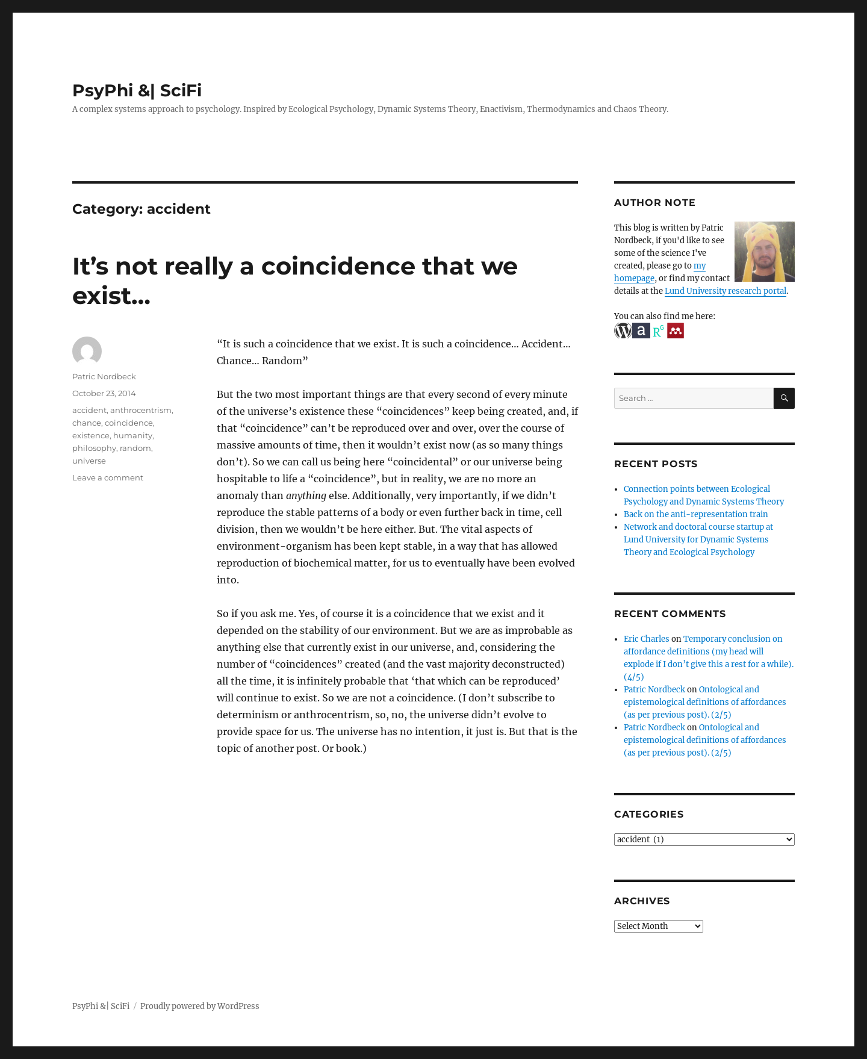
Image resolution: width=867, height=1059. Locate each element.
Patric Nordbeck (104, 376)
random (135, 448)
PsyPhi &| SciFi (137, 90)
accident (89, 410)
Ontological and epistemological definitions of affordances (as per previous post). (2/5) (705, 702)
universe (89, 460)
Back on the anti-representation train (696, 514)
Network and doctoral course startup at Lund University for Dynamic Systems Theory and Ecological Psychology (698, 539)
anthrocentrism (141, 410)
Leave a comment (107, 477)
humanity (132, 435)
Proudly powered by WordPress (199, 1006)
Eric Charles (647, 639)
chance (86, 422)
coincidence (129, 422)
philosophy (94, 448)
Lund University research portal (725, 291)
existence (91, 435)
